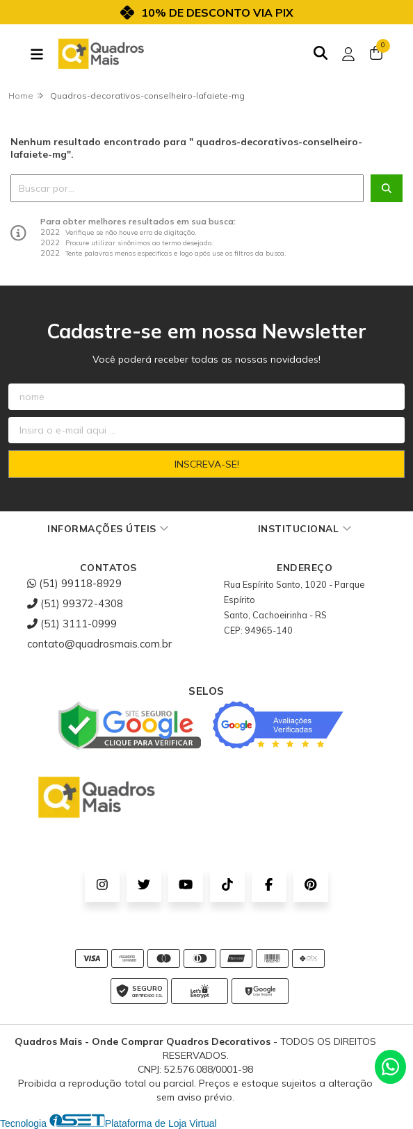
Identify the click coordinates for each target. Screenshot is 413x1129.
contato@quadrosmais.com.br (99, 643)
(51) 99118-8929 (74, 583)
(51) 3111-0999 (72, 623)
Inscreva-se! (207, 464)
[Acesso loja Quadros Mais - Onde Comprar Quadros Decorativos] (348, 54)
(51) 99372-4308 (75, 603)
